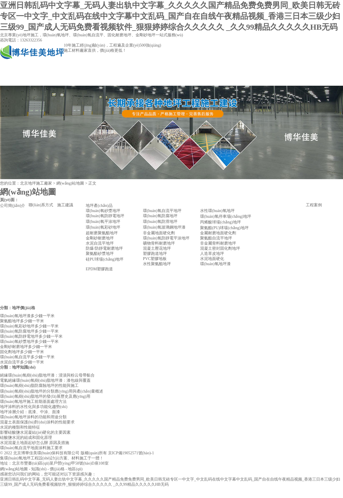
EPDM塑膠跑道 (99, 269)
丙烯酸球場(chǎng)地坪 (220, 222)
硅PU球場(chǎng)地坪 (104, 259)
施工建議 (65, 205)
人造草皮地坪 (212, 253)
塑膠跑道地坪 (155, 253)
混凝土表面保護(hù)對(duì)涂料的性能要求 (37, 422)
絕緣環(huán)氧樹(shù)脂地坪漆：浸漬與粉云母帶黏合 (47, 375)
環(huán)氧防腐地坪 (160, 216)
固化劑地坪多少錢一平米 (22, 352)
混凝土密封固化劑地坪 (220, 248)
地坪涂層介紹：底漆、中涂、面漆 (30, 412)
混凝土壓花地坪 (157, 248)
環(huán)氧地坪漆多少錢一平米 (27, 316)
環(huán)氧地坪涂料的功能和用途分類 (33, 417)
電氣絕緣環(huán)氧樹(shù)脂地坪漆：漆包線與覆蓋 (45, 380)
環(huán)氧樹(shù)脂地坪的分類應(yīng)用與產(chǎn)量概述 (51, 391)
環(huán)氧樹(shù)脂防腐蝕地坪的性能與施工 (39, 385)
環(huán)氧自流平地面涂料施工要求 (31, 448)
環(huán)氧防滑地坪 (160, 221)
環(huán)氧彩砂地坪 (103, 227)
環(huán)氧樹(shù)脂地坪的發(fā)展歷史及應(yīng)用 (45, 396)
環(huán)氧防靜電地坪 (105, 216)
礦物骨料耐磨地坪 (159, 243)
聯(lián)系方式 (220, 79)
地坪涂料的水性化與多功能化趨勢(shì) (33, 407)
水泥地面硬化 (212, 259)
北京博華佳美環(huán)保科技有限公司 (46, 453)
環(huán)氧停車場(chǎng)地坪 (225, 216)
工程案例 (171, 79)
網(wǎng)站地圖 (14, 469)
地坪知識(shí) (23, 367)
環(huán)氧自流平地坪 (162, 211)
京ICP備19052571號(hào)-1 (131, 453)
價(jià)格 (57, 469)
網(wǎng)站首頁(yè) (24, 79)
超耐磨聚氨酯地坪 (102, 233)
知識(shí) (39, 469)
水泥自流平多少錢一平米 (22, 362)
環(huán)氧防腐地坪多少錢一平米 (29, 331)
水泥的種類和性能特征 (20, 427)
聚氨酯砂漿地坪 (100, 253)
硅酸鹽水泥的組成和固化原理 (26, 437)
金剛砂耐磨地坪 (100, 238)
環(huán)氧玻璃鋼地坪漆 (164, 227)
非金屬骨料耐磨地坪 (218, 243)
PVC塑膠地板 (155, 259)
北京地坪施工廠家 (36, 183)
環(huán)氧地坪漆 (215, 264)
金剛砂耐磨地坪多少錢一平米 (26, 347)
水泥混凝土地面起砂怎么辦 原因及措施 (34, 443)
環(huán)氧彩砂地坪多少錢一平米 (29, 326)
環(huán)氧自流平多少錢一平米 (27, 357)
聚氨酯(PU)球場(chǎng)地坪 (224, 228)
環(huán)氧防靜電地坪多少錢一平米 (31, 336)
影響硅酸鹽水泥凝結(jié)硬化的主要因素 (35, 432)
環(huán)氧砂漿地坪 (103, 211)
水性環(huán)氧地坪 (217, 211)
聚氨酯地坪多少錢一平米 (22, 321)
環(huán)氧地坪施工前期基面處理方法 (33, 401)
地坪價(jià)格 (23, 308)
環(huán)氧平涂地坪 (103, 221)
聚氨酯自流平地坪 (216, 238)
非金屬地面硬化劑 (159, 233)
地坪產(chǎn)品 (122, 79)
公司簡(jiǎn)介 (73, 79)
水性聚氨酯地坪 (157, 264)
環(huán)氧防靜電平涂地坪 (166, 238)
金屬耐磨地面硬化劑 (218, 233)
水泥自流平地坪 (100, 243)
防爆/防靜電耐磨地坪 (104, 248)
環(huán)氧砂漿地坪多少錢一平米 (29, 341)
